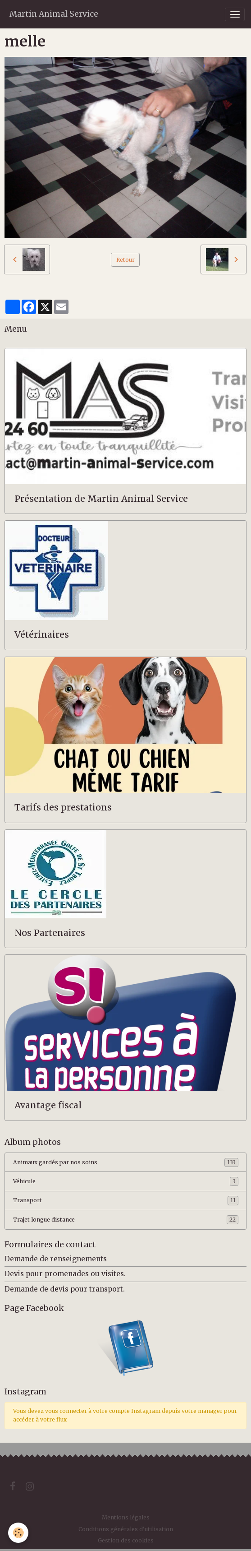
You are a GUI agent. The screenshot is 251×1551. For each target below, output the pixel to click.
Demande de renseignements (56, 1259)
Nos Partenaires (49, 933)
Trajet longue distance (125, 1219)
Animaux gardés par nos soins (125, 1162)
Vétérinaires (41, 635)
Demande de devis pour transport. (65, 1289)
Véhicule (125, 1181)
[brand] (53, 14)
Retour (125, 259)
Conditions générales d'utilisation (125, 1529)
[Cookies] (18, 1533)
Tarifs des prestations (63, 807)
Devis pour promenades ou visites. (65, 1273)
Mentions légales (126, 1517)
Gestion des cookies (126, 1540)
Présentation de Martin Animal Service (101, 499)
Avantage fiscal (48, 1105)
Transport (125, 1200)
